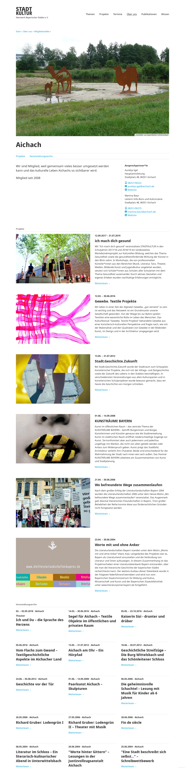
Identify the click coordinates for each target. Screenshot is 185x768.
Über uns (132, 14)
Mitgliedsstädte (41, 31)
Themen (90, 14)
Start (18, 31)
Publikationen (149, 14)
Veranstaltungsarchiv (41, 156)
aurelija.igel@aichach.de (141, 186)
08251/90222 (134, 182)
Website (132, 189)
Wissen (165, 14)
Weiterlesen (101, 283)
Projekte (104, 14)
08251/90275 (134, 208)
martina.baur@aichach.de (142, 211)
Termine (117, 14)
